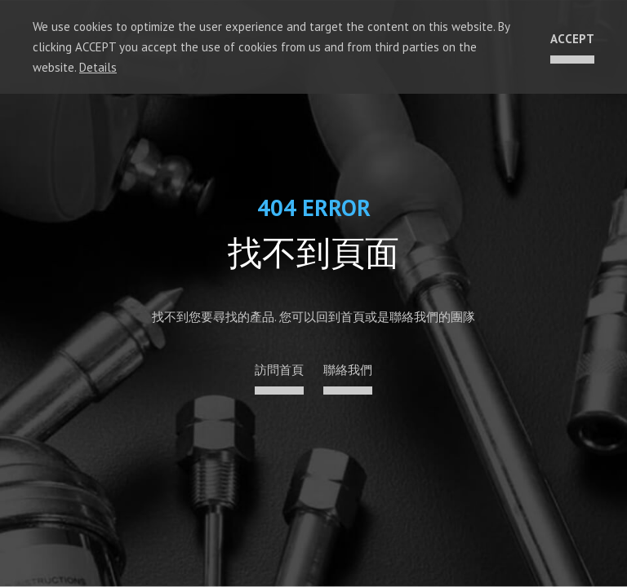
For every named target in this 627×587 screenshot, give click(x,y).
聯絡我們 (347, 369)
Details (98, 67)
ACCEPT (572, 38)
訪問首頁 (279, 369)
